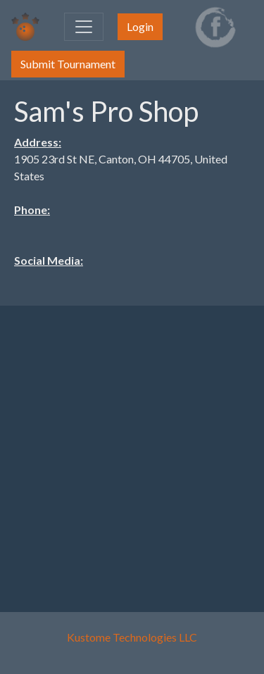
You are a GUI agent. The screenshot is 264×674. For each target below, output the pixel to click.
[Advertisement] (132, 449)
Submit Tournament (67, 63)
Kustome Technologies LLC (132, 637)
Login (140, 26)
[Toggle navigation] (83, 27)
